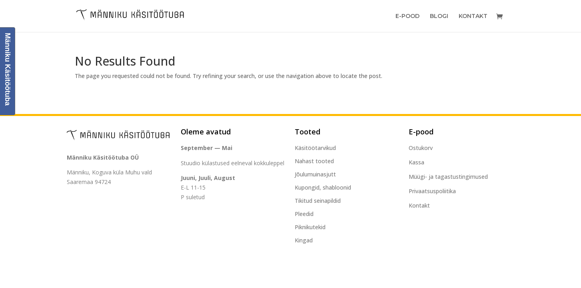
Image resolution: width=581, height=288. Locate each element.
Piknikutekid (310, 227)
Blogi (439, 16)
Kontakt (473, 16)
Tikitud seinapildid (318, 200)
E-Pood (407, 16)
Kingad (304, 240)
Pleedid (304, 214)
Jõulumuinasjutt (315, 174)
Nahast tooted (314, 161)
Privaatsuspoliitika (432, 191)
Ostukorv (421, 148)
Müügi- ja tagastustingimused (448, 176)
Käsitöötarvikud (315, 148)
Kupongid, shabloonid (323, 187)
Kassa (416, 162)
